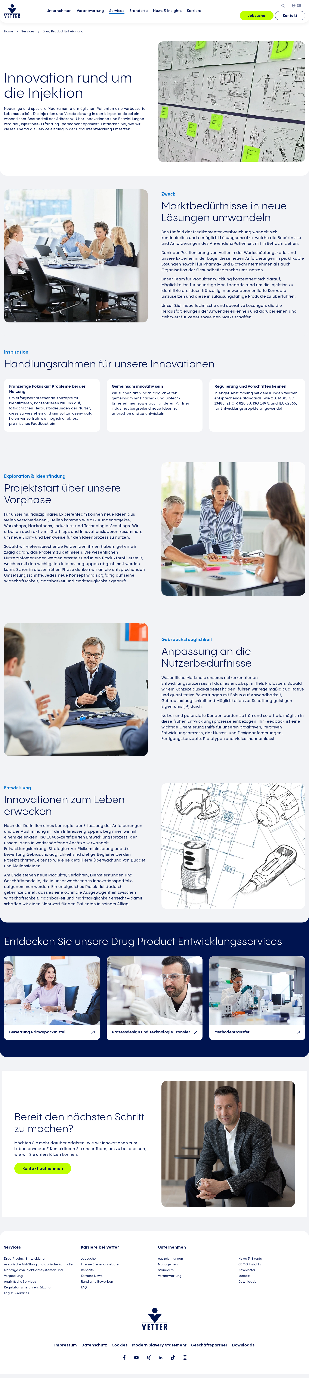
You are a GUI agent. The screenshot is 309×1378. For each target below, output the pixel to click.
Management (168, 1264)
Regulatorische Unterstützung (27, 1287)
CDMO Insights (249, 1264)
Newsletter (247, 1270)
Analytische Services (20, 1281)
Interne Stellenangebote (100, 1264)
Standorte (139, 15)
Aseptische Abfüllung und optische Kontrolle (38, 1264)
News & (167, 15)
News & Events (250, 1258)
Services (116, 15)
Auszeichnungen (170, 1258)
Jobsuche (256, 16)
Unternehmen (59, 15)
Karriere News (92, 1276)
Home (8, 31)
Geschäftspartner (209, 1345)
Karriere (194, 15)
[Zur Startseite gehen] (12, 11)
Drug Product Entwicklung (63, 31)
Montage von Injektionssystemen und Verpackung (33, 1273)
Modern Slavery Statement (159, 1345)
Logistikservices (16, 1293)
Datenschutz (94, 1345)
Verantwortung (90, 15)
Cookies (120, 1345)
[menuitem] (59, 16)
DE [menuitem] (299, 6)
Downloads (247, 1281)
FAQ (84, 1287)
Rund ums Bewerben (97, 1281)
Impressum (65, 1345)
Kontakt (290, 16)
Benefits (87, 1270)
